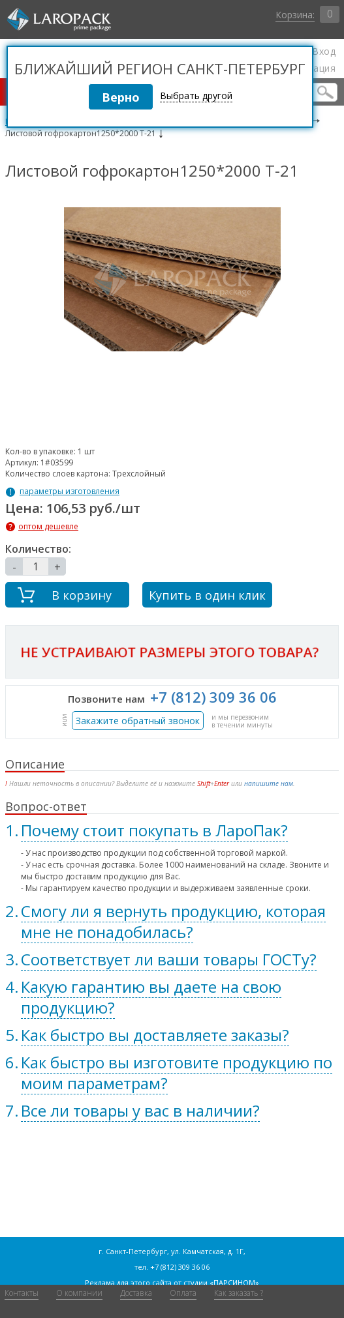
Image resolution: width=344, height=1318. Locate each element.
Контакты (22, 1292)
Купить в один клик (207, 595)
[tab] (172, 830)
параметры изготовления (69, 491)
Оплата (183, 1292)
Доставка (136, 1292)
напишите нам (268, 783)
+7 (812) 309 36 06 (213, 697)
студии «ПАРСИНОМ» (221, 1282)
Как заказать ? (238, 1292)
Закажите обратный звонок (138, 720)
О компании (79, 1292)
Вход (324, 51)
